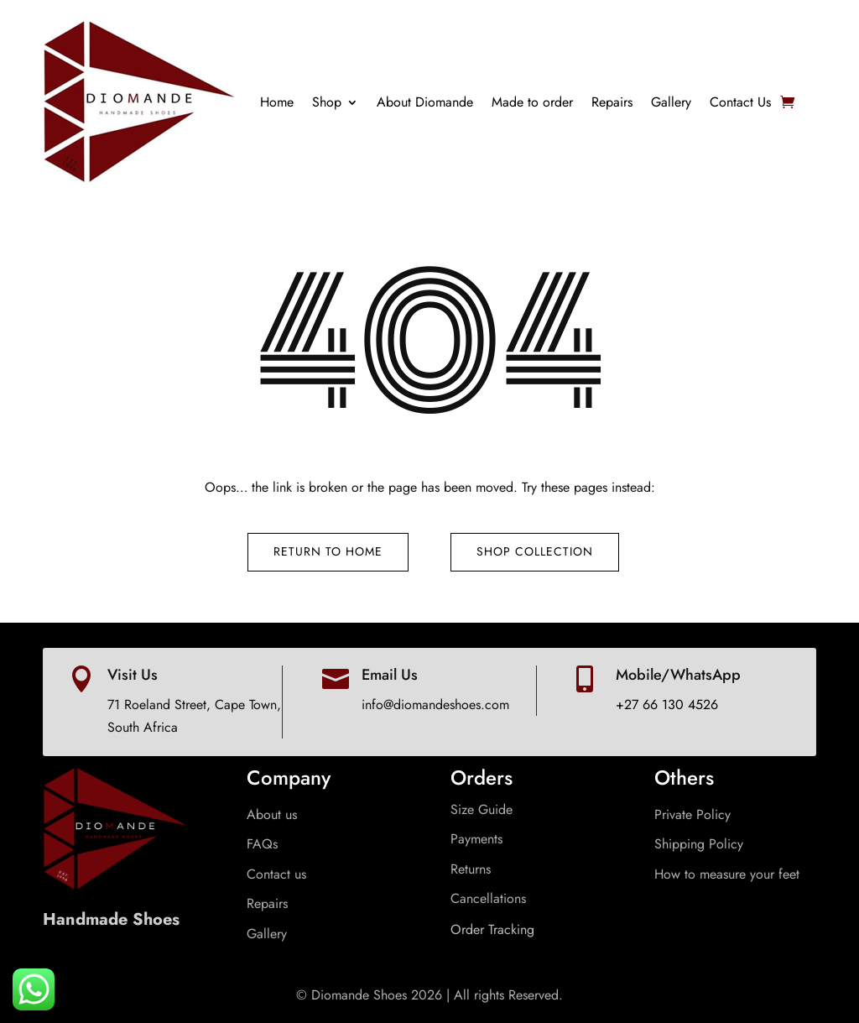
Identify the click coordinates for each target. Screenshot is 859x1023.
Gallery (671, 102)
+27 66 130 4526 (667, 704)
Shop (326, 102)
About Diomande (425, 102)
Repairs (612, 102)
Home (277, 102)
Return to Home (328, 551)
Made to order (532, 102)
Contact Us (740, 102)
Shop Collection (534, 551)
